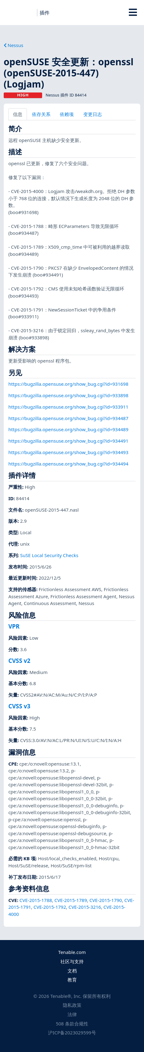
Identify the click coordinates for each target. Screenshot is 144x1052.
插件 (45, 12)
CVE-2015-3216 (84, 907)
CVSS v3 (19, 706)
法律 (72, 1014)
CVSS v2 (19, 660)
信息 (17, 114)
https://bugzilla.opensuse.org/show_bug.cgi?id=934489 (68, 429)
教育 (72, 980)
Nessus (14, 45)
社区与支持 (72, 961)
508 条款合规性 (72, 1023)
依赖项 (67, 114)
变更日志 (92, 114)
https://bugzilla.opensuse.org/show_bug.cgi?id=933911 (68, 407)
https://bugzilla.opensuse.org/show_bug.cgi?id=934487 (68, 418)
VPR (14, 626)
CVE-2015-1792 (49, 907)
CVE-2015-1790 (105, 900)
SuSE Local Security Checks (49, 555)
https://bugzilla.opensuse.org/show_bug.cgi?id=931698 (68, 384)
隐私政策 (72, 1005)
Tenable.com (72, 952)
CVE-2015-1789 (71, 900)
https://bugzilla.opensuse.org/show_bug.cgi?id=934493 (68, 452)
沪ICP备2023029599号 (72, 1032)
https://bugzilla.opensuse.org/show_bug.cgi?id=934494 (68, 464)
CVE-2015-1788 (36, 900)
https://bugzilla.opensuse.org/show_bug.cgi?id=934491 (68, 441)
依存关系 (41, 114)
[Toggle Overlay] (132, 12)
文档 (72, 971)
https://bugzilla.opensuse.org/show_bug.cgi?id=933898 (68, 395)
